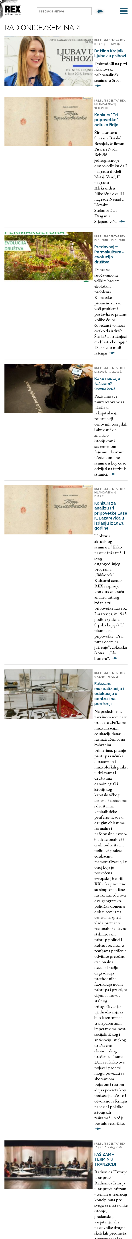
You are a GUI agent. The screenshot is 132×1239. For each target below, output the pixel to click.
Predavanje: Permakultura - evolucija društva (88, 160)
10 (60, 988)
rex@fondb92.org (71, 1148)
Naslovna (17, 1100)
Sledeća (78, 988)
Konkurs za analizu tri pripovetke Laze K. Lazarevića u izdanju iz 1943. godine (94, 286)
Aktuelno (35, 1100)
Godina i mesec (16, 1030)
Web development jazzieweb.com (66, 1225)
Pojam (9, 1014)
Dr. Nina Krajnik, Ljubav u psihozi (92, 45)
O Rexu (101, 1100)
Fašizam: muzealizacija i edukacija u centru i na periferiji (93, 371)
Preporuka (83, 1100)
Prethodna (22, 977)
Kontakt (116, 1100)
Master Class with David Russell (92, 749)
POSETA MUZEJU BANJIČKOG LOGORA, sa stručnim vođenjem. (93, 818)
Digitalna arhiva (58, 1100)
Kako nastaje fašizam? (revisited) (94, 223)
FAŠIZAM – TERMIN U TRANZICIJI (92, 590)
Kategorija (13, 1047)
